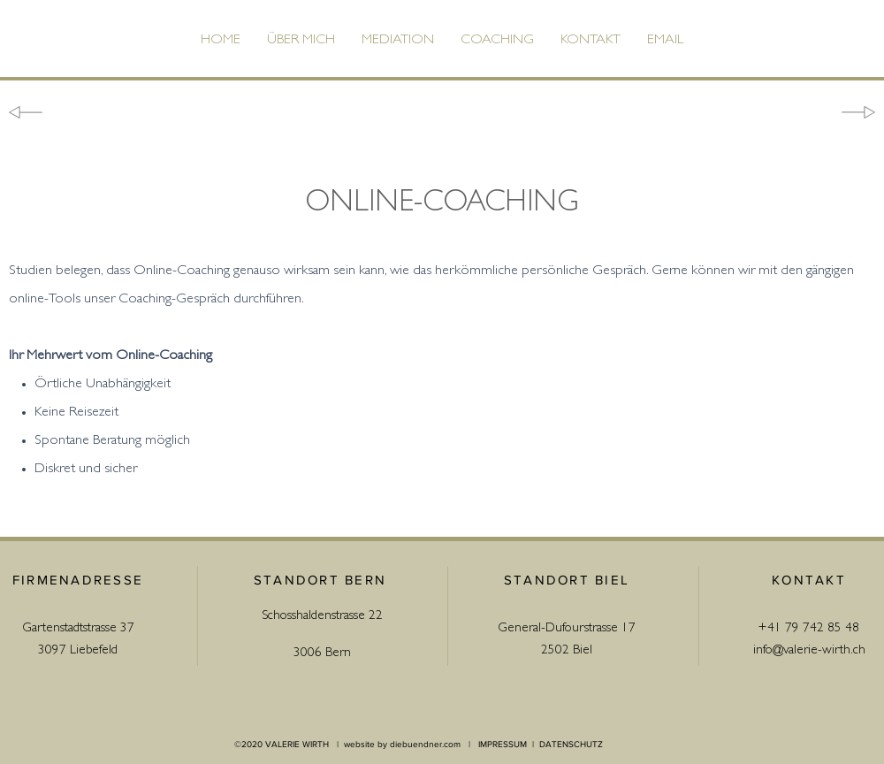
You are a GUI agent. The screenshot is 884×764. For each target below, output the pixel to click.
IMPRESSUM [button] (502, 744)
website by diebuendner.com (402, 744)
